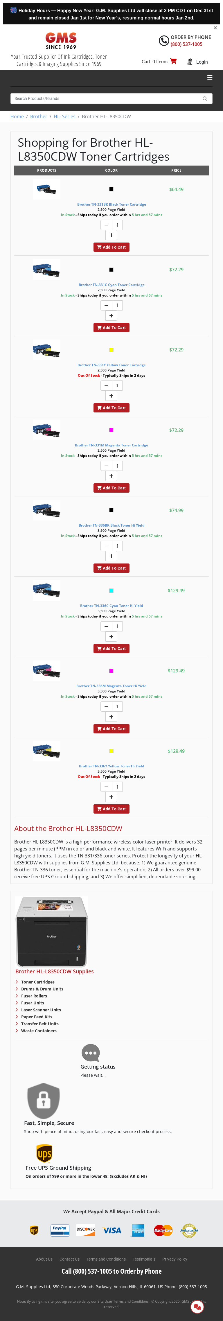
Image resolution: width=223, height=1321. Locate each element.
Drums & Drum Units (41, 989)
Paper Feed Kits (36, 1017)
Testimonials (144, 1259)
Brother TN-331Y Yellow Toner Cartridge (112, 364)
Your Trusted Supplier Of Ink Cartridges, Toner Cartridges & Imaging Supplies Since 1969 (59, 60)
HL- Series (64, 116)
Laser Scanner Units (40, 1010)
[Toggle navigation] (210, 77)
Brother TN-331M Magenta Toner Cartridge (111, 445)
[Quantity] (117, 225)
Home (17, 116)
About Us (44, 1259)
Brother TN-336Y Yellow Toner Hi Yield (111, 766)
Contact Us (70, 1259)
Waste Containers (38, 1030)
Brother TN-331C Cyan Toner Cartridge (112, 284)
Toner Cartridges (37, 982)
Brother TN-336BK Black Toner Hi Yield (112, 525)
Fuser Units (32, 1003)
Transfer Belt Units (39, 1023)
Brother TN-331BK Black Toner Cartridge (111, 204)
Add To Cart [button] (111, 247)
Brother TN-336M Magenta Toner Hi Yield (111, 685)
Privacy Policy (174, 1259)
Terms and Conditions (106, 1259)
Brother (38, 116)
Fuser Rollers (33, 996)
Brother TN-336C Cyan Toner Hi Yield (111, 605)
